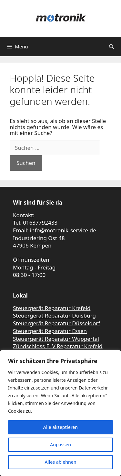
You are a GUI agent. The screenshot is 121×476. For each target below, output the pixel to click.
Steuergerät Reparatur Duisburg (54, 315)
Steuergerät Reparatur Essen (50, 331)
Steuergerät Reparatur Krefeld (51, 308)
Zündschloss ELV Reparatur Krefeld (58, 346)
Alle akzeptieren (60, 427)
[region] (60, 413)
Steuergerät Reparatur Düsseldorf (56, 323)
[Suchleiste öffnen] (111, 46)
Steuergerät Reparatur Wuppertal (56, 338)
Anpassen (60, 444)
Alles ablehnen (60, 462)
